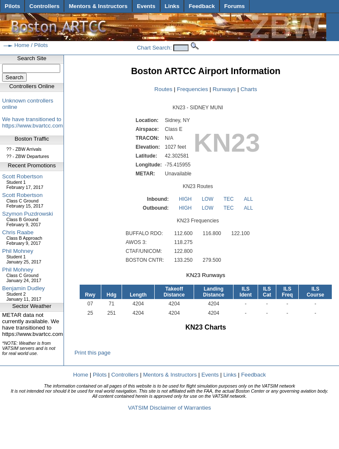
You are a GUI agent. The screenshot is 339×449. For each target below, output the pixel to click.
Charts (248, 89)
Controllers (44, 6)
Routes (163, 89)
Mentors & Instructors (98, 6)
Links (172, 6)
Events (146, 6)
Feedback (202, 6)
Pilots (12, 6)
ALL (248, 199)
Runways (224, 89)
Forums (234, 6)
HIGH (185, 199)
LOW (207, 199)
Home (22, 45)
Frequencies (192, 89)
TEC (228, 199)
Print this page (91, 352)
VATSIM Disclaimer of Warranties (169, 408)
